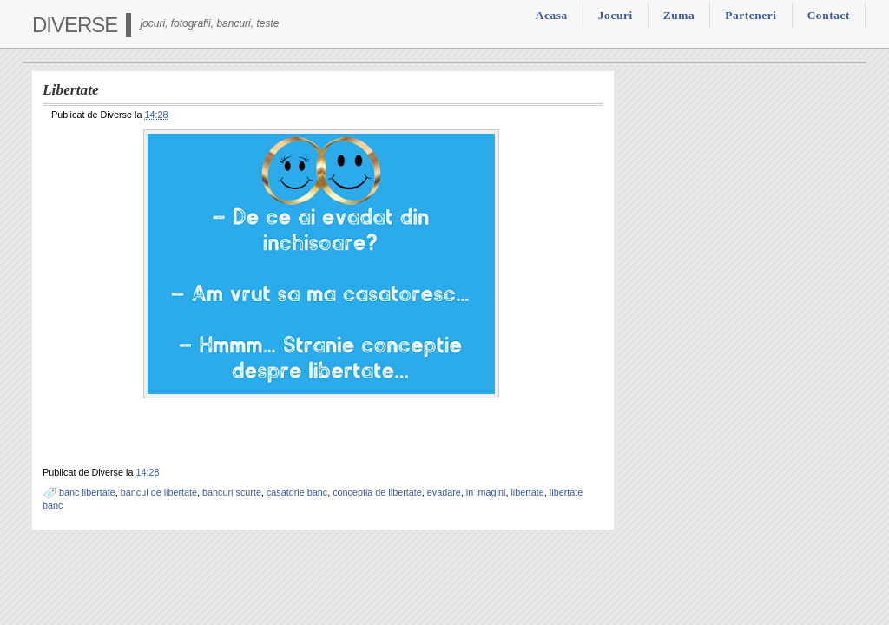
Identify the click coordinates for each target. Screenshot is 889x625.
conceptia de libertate (377, 492)
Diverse (74, 24)
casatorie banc (297, 492)
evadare (444, 492)
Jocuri (615, 15)
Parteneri (750, 15)
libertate (526, 492)
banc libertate (87, 492)
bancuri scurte (231, 492)
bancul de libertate (159, 492)
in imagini (486, 492)
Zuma (679, 15)
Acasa (552, 15)
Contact (828, 15)
